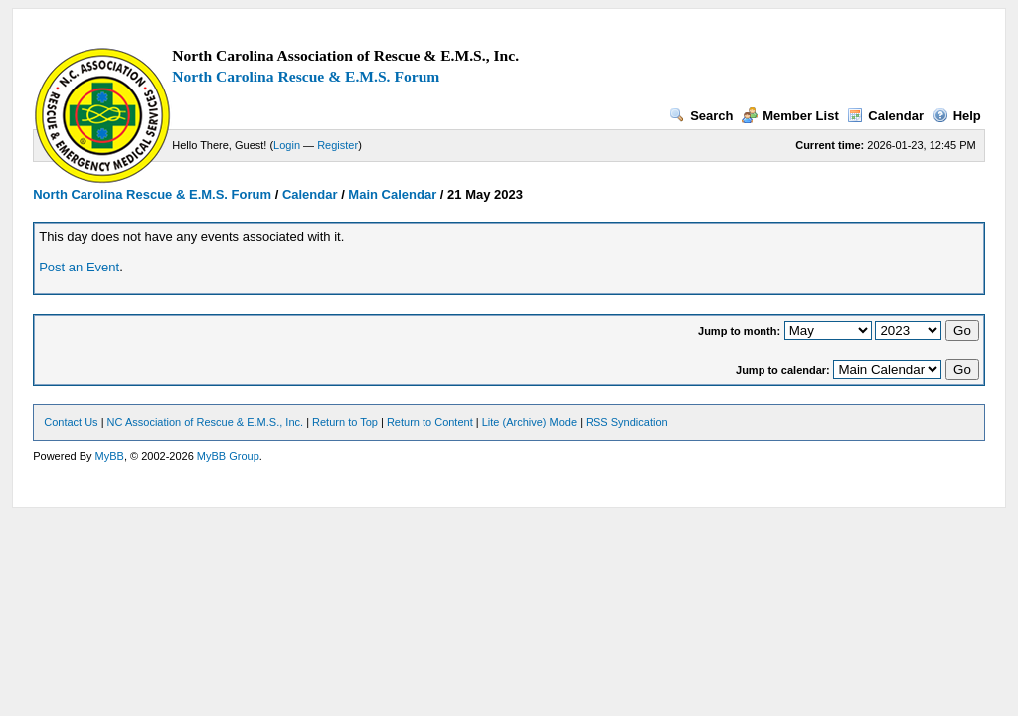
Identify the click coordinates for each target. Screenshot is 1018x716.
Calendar (885, 115)
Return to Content (430, 422)
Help (957, 115)
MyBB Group (228, 456)
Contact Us (70, 422)
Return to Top (345, 422)
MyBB (109, 456)
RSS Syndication (627, 422)
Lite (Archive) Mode (529, 422)
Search (701, 115)
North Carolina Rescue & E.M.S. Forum (305, 76)
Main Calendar (392, 194)
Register (337, 145)
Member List (790, 115)
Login (286, 145)
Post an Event (79, 267)
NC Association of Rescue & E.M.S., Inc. (205, 422)
